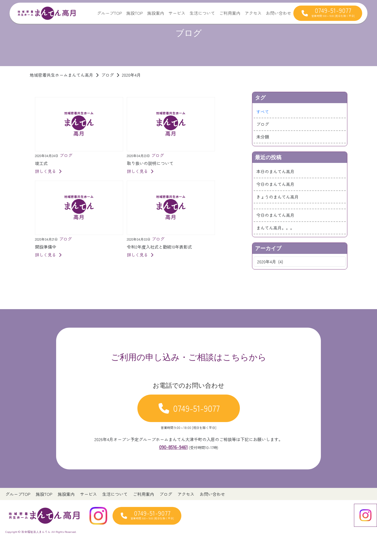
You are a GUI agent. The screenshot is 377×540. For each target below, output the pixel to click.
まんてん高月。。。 (275, 228)
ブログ (262, 124)
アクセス (253, 13)
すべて (262, 111)
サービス (176, 13)
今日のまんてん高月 (275, 184)
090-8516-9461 (173, 446)
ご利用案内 (229, 13)
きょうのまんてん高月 (277, 197)
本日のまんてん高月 (275, 171)
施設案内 (155, 13)
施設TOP (134, 13)
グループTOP (109, 13)
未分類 (262, 137)
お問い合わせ (278, 13)
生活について (202, 13)
